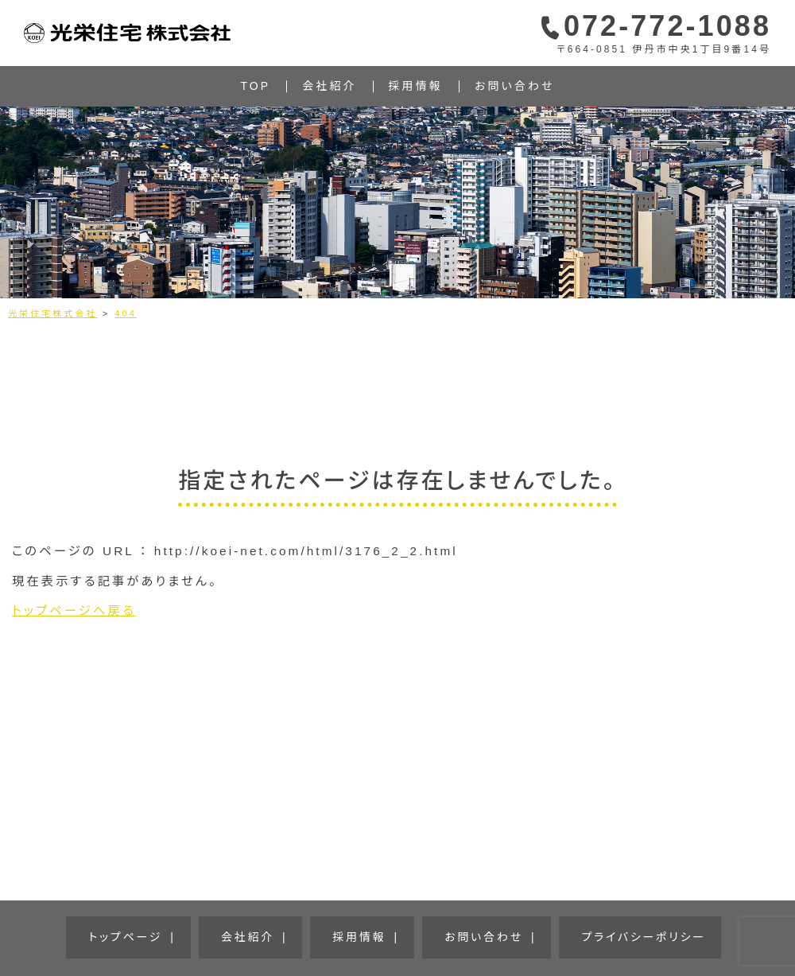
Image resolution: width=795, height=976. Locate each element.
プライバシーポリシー (559, 925)
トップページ (203, 925)
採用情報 (416, 86)
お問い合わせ (515, 86)
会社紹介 (329, 86)
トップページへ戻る (74, 610)
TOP (256, 86)
